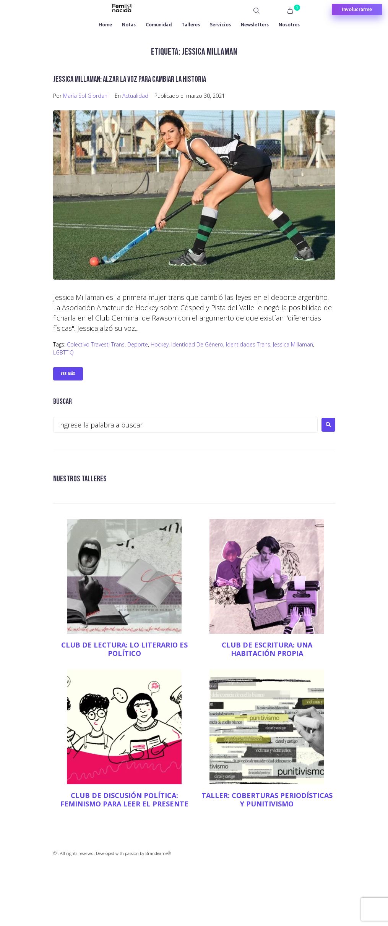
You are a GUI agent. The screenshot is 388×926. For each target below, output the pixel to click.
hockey (160, 344)
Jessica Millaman (293, 344)
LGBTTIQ (63, 352)
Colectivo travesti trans (96, 344)
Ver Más (68, 373)
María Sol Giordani (86, 95)
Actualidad (135, 95)
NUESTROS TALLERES (80, 479)
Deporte (137, 344)
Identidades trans (248, 344)
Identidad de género (197, 344)
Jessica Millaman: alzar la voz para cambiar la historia (129, 79)
